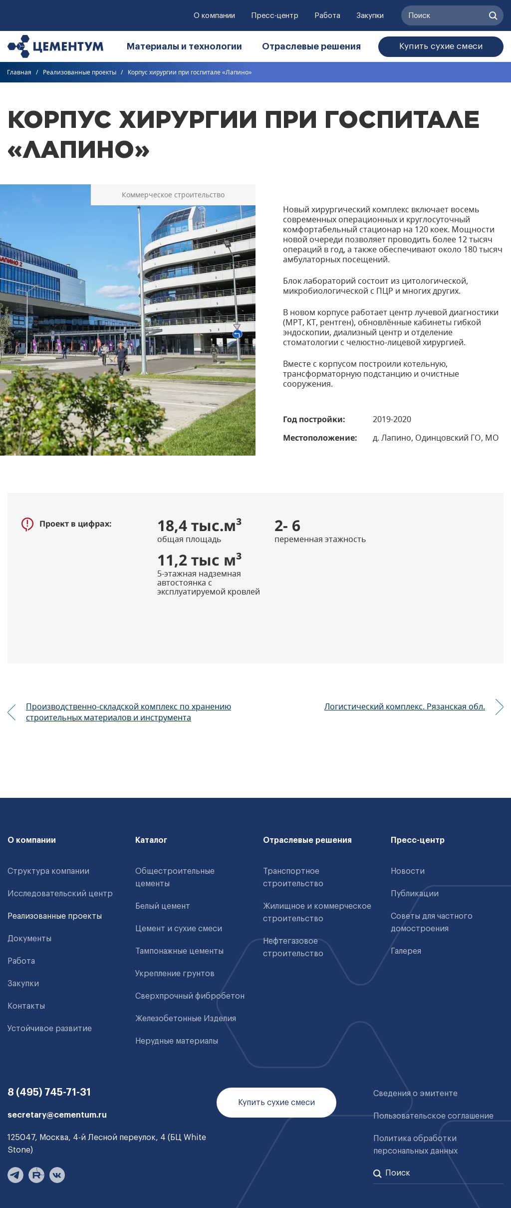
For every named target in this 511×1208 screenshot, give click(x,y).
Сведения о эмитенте (415, 1094)
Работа (327, 15)
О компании (214, 15)
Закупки (370, 15)
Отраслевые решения (311, 46)
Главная (19, 72)
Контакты (26, 1006)
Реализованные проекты (79, 72)
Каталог (151, 840)
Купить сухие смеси (441, 46)
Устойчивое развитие (49, 1029)
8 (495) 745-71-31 (49, 1093)
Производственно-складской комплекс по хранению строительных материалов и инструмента (128, 712)
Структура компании (48, 871)
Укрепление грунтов (175, 974)
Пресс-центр (274, 15)
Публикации (415, 894)
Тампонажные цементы (179, 951)
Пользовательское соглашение (433, 1116)
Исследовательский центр (60, 894)
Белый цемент (162, 906)
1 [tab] (128, 440)
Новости (408, 871)
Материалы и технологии (184, 46)
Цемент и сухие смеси (178, 929)
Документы (29, 939)
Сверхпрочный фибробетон (190, 996)
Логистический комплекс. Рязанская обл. (404, 706)
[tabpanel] (128, 320)
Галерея (406, 951)
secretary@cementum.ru (57, 1115)
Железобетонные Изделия (185, 1019)
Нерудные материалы (176, 1041)
